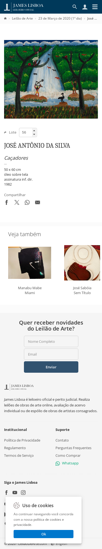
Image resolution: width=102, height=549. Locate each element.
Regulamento (15, 447)
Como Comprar (68, 455)
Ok (43, 534)
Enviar (51, 367)
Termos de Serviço (19, 455)
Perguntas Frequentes (73, 447)
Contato (62, 439)
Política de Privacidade (22, 439)
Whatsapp (67, 463)
